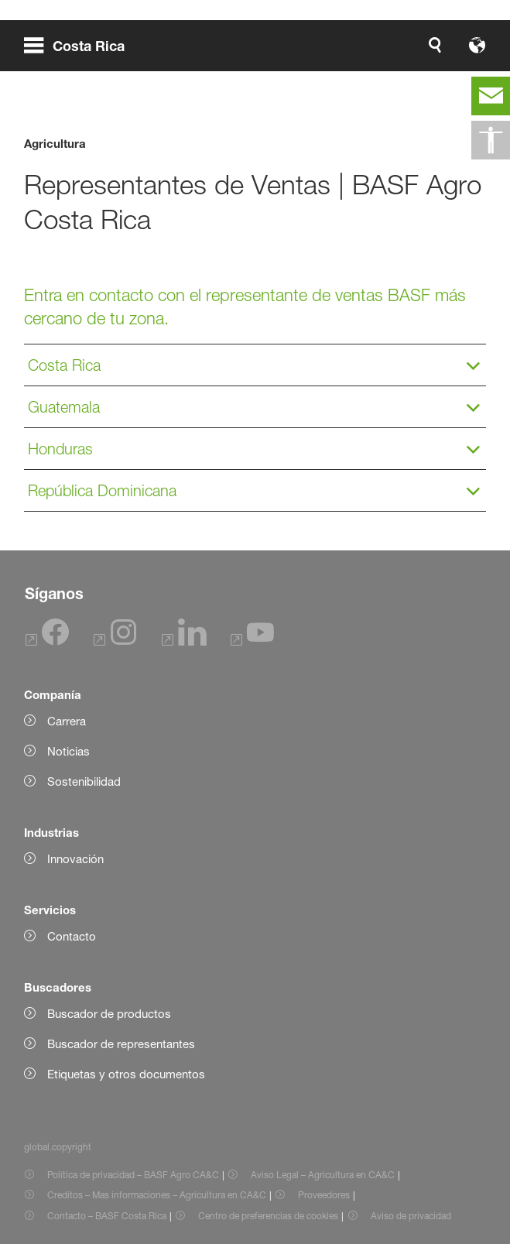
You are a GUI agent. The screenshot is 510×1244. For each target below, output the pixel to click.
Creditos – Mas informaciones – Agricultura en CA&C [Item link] (156, 1195)
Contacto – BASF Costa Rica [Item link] (106, 1216)
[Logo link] (437, 45)
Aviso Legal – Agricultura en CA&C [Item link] (323, 1175)
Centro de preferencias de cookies (268, 1216)
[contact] (490, 96)
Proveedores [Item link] (324, 1195)
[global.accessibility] (490, 140)
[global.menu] (80, 45)
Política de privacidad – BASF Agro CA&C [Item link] (133, 1175)
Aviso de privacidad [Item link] (411, 1216)
